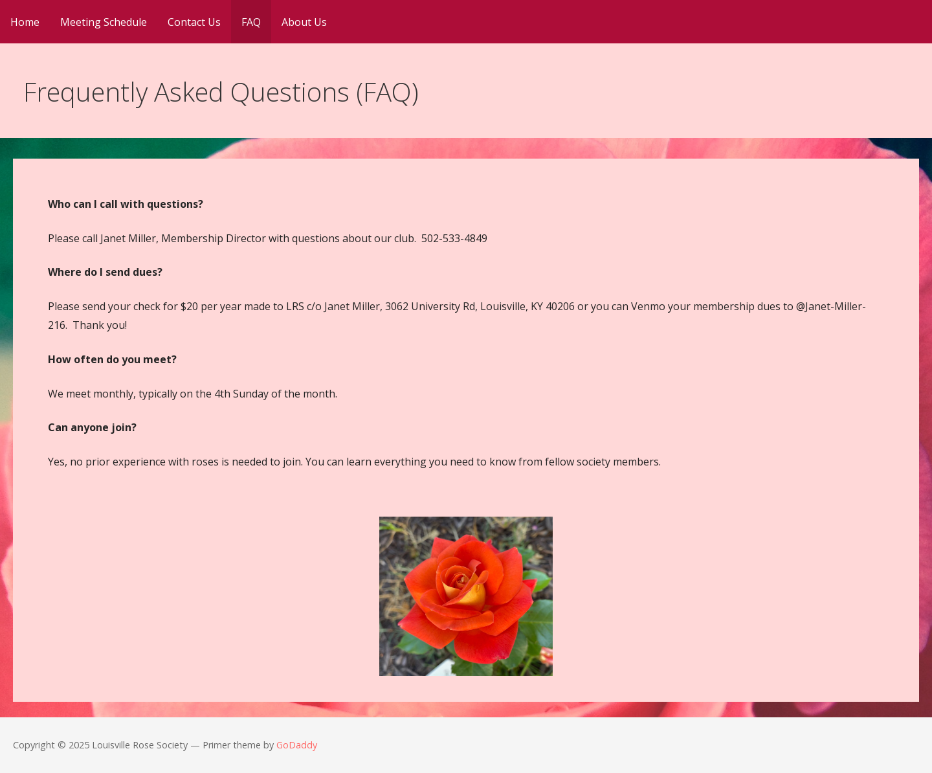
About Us (304, 22)
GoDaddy (296, 745)
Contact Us (194, 22)
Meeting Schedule (103, 22)
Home (24, 22)
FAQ (251, 22)
